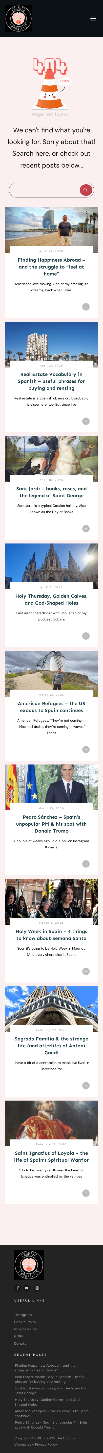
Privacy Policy (46, 1444)
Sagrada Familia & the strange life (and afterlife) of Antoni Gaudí (51, 1046)
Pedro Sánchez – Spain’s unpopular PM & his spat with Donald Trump (51, 824)
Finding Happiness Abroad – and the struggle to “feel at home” (51, 267)
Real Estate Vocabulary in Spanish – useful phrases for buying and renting (51, 381)
